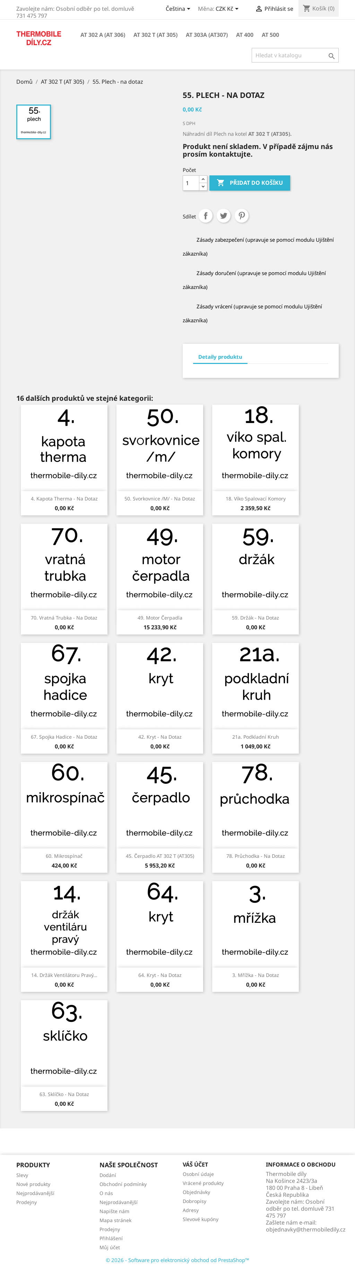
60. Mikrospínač (64, 856)
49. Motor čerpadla (160, 617)
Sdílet (206, 216)
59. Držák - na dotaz (255, 617)
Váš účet (195, 1164)
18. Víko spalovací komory (256, 498)
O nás (106, 1193)
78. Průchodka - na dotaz (255, 856)
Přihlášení (111, 1238)
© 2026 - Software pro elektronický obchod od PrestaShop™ (177, 1259)
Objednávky (196, 1192)
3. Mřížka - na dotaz (255, 975)
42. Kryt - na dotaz (160, 736)
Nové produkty (33, 1184)
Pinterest (242, 216)
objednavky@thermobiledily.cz (306, 1229)
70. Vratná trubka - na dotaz (64, 617)
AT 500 (270, 35)
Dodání (107, 1175)
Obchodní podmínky (123, 1184)
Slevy (22, 1175)
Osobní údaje (198, 1174)
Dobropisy (194, 1201)
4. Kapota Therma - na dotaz (64, 498)
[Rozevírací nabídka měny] (228, 9)
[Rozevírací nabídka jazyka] (179, 9)
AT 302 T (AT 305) (155, 35)
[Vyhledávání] (295, 55)
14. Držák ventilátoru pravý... (64, 975)
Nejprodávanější (35, 1193)
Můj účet (109, 1247)
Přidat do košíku (250, 183)
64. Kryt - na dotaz (160, 975)
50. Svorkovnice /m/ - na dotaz (159, 498)
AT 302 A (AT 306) (102, 35)
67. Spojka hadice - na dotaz (64, 736)
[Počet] (191, 183)
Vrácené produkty (203, 1183)
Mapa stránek (115, 1220)
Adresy (191, 1210)
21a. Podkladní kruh (255, 736)
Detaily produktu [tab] (220, 356)
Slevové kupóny (200, 1219)
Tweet (224, 216)
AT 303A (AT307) (207, 35)
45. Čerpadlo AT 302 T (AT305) (160, 856)
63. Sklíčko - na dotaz (64, 1094)
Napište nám (114, 1211)
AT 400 (244, 35)
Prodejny (26, 1202)
